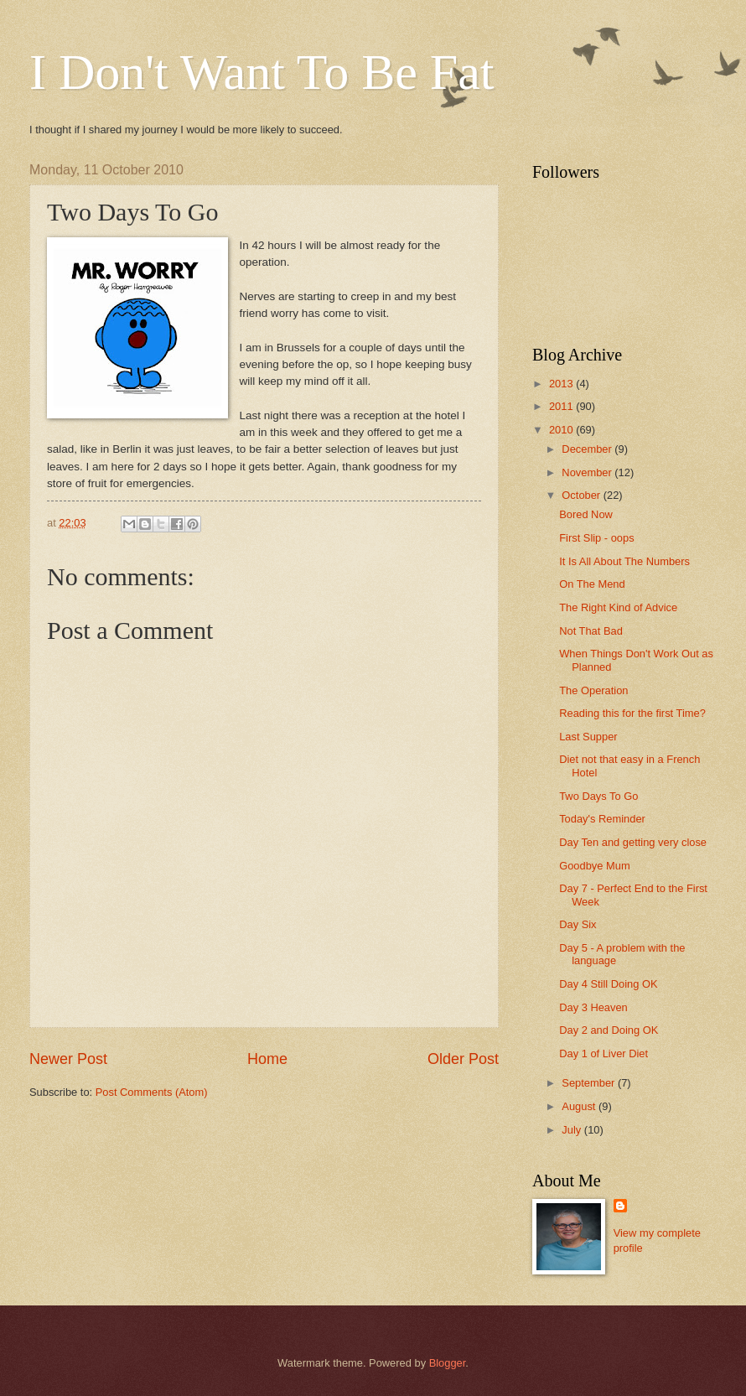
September (590, 1083)
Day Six (577, 924)
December (588, 449)
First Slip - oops (596, 538)
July (572, 1130)
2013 (562, 383)
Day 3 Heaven (593, 1007)
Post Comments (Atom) (152, 1092)
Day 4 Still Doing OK (608, 984)
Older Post (463, 1059)
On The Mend (592, 584)
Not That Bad (591, 631)
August (580, 1106)
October (582, 495)
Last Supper (588, 736)
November (588, 472)
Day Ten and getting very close (633, 842)
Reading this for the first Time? (632, 713)
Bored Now (586, 514)
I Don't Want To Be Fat (262, 72)
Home (267, 1059)
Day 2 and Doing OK (608, 1030)
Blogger (447, 1363)
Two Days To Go (598, 796)
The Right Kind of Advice (618, 607)
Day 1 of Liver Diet (603, 1053)
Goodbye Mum (594, 865)
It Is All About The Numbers (624, 561)
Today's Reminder (602, 818)
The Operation (593, 690)
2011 (562, 406)
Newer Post (68, 1059)
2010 (562, 429)
